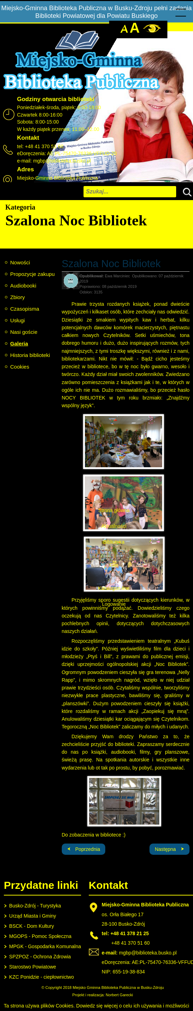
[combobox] (130, 191)
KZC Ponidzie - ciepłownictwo (41, 977)
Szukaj (186, 191)
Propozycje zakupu (32, 274)
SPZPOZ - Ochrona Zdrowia (40, 956)
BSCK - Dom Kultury (31, 926)
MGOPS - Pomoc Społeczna (40, 936)
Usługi (17, 320)
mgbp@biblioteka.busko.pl (62, 161)
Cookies (19, 367)
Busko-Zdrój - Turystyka (35, 905)
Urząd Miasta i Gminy (32, 916)
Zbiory (17, 297)
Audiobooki (23, 286)
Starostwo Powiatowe (32, 967)
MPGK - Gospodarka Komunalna (45, 946)
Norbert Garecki (119, 995)
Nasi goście (24, 332)
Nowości (20, 262)
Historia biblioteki (30, 355)
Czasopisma (24, 309)
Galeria (19, 343)
